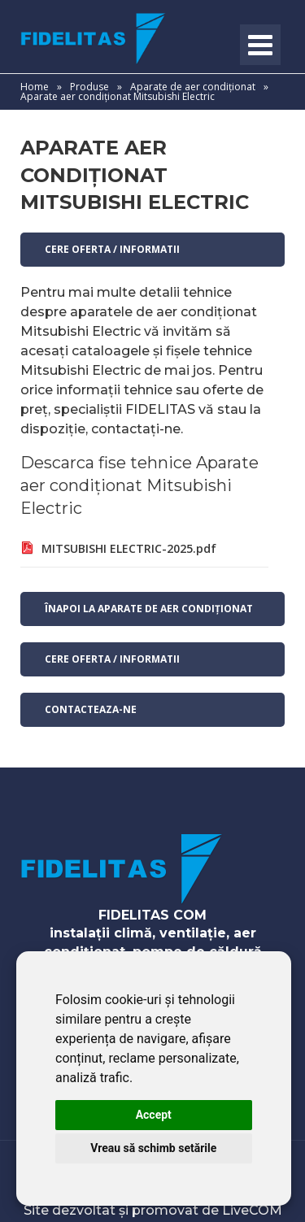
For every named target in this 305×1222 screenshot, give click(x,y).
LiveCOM (252, 1210)
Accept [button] (154, 1114)
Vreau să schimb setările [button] (153, 1148)
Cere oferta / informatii (112, 249)
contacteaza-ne (91, 709)
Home (34, 86)
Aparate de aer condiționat (194, 86)
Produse (89, 86)
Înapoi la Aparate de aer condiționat (149, 608)
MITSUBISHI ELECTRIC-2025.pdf (128, 548)
